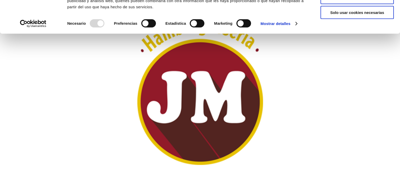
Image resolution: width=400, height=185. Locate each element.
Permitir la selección (357, 28)
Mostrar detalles (276, 54)
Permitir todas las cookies (357, 13)
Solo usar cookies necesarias (357, 43)
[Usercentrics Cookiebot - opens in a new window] (33, 54)
